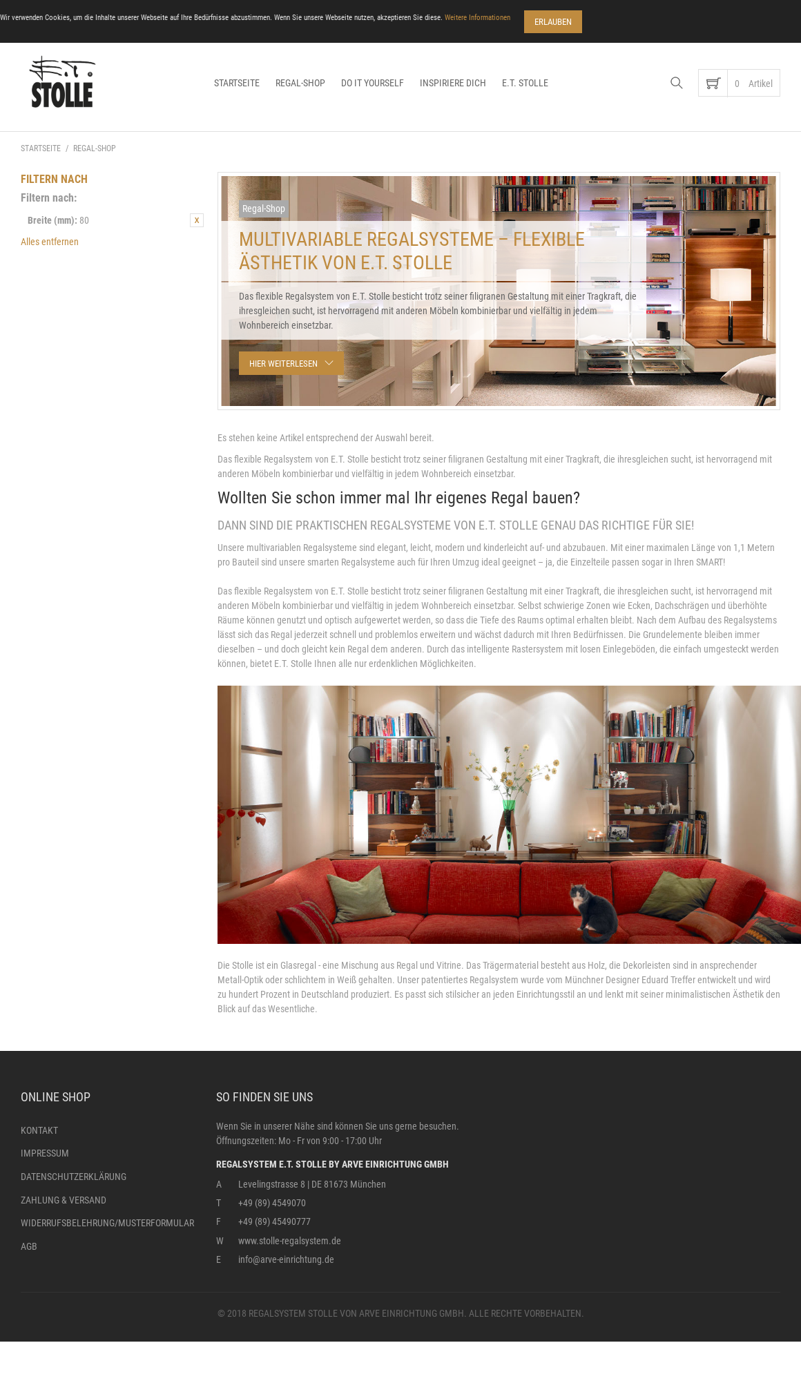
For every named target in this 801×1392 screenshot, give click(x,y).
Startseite (237, 82)
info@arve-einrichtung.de (286, 1259)
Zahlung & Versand (63, 1200)
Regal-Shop (300, 82)
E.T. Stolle (525, 82)
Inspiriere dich (453, 82)
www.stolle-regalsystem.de (289, 1240)
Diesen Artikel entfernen (197, 220)
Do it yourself (372, 82)
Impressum (45, 1153)
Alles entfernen (50, 241)
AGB (29, 1246)
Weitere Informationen (477, 17)
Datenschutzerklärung (73, 1176)
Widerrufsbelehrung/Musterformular (107, 1222)
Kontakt (39, 1130)
